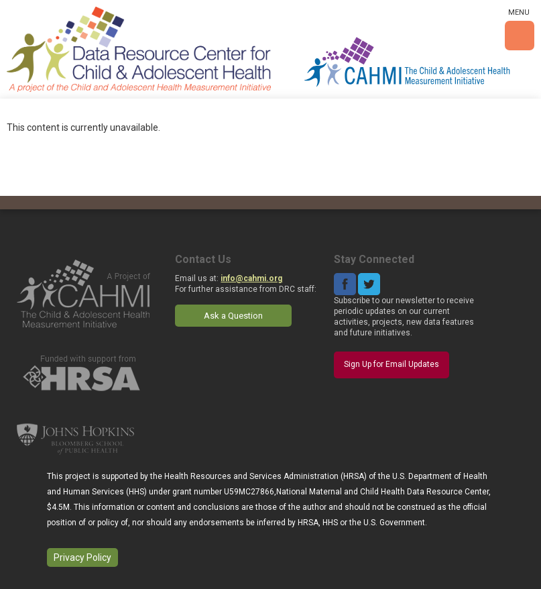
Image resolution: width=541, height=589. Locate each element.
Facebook (345, 284)
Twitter (369, 284)
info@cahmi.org (251, 278)
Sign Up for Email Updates (391, 364)
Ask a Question (233, 316)
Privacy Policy (82, 557)
